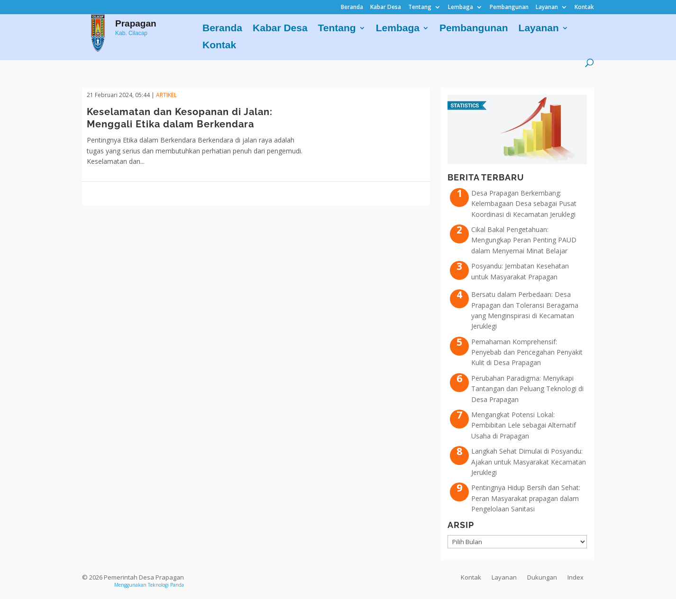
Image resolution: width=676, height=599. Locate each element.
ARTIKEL (166, 95)
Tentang (419, 7)
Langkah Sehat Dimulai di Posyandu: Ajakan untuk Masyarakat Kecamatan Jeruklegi (528, 462)
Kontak (584, 7)
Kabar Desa (385, 7)
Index (575, 577)
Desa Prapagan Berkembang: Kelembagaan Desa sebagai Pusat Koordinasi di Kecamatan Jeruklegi (523, 203)
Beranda (352, 7)
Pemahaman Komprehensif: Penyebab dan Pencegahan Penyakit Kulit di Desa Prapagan (527, 352)
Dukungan (542, 577)
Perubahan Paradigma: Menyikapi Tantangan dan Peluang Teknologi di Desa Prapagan (527, 389)
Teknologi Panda (166, 584)
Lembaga (460, 7)
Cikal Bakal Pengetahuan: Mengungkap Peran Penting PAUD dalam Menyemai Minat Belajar (523, 240)
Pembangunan (509, 7)
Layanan (547, 7)
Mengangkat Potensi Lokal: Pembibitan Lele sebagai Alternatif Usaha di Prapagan (523, 425)
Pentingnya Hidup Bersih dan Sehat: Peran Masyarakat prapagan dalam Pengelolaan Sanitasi (525, 498)
